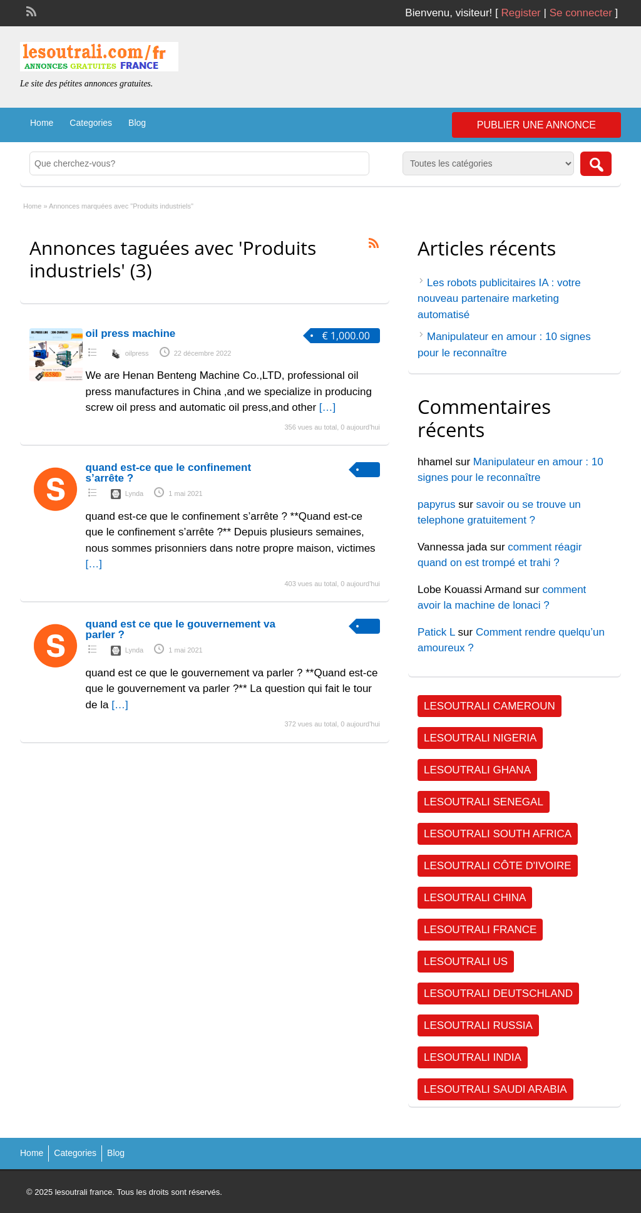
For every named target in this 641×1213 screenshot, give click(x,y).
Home (41, 123)
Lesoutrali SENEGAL (483, 802)
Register (520, 13)
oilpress (137, 353)
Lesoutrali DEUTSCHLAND (498, 993)
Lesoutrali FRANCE (480, 930)
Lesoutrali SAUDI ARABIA (495, 1089)
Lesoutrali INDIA (472, 1057)
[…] (327, 407)
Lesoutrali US (466, 962)
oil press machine (131, 333)
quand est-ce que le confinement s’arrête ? (169, 473)
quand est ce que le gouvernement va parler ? (180, 629)
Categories (90, 123)
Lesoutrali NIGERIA (480, 738)
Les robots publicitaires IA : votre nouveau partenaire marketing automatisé (499, 299)
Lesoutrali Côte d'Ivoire (498, 866)
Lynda (134, 493)
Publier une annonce (536, 125)
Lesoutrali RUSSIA (478, 1025)
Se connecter (581, 13)
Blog (137, 123)
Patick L (436, 632)
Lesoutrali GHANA (477, 770)
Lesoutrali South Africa (498, 834)
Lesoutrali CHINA (475, 898)
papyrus (436, 504)
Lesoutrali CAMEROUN (489, 706)
